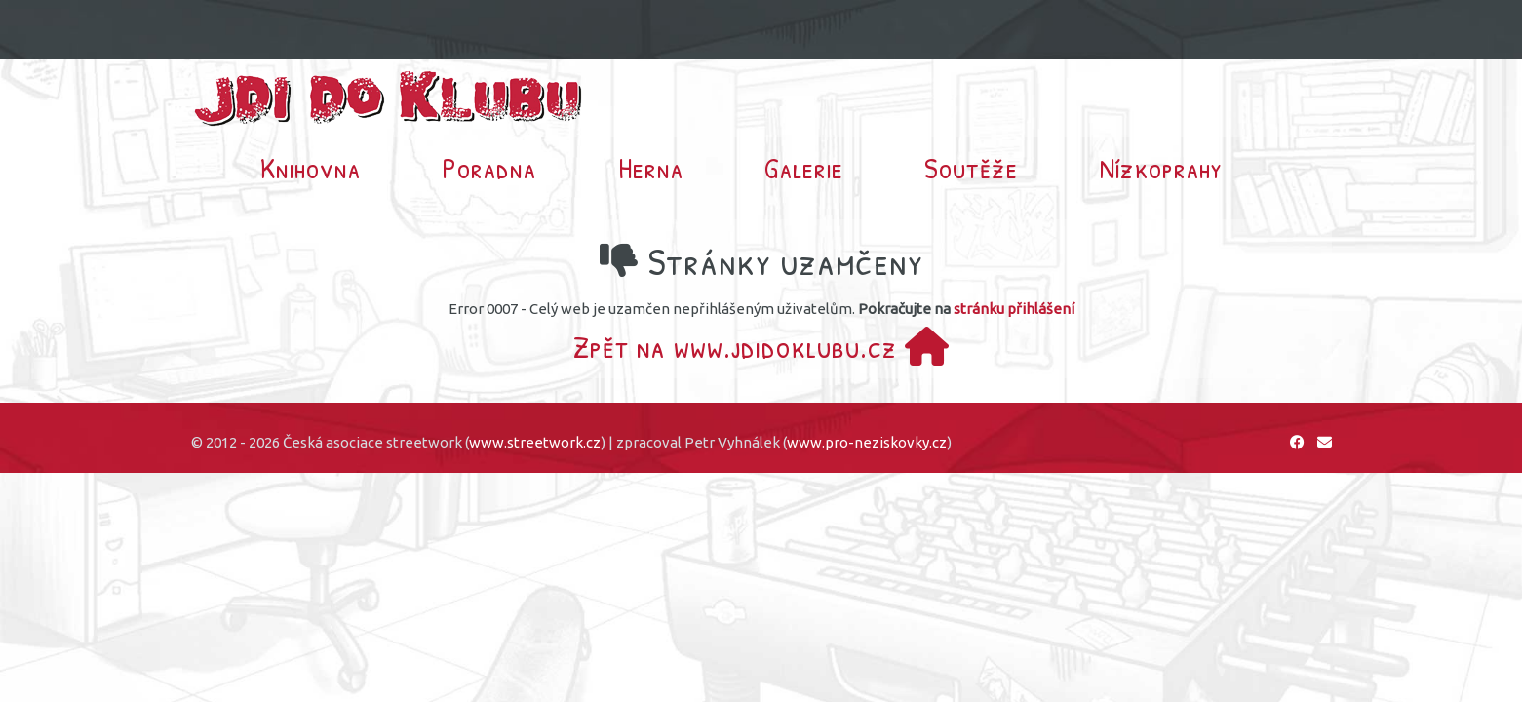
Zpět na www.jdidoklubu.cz (761, 347)
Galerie (803, 167)
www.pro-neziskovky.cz (867, 442)
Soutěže (971, 167)
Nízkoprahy (1161, 167)
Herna (650, 167)
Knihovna (310, 167)
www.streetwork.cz (535, 442)
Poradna (489, 167)
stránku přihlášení (1014, 308)
